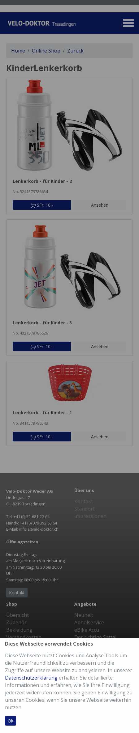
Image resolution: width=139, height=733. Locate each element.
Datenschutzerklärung (31, 677)
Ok (10, 721)
